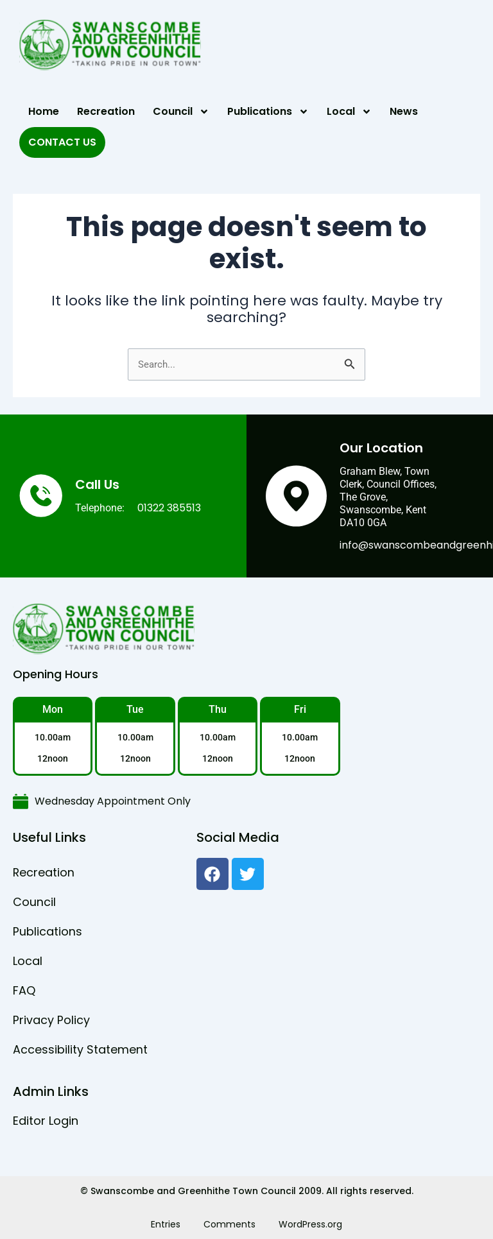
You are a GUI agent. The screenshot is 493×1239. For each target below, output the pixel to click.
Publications (268, 111)
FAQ (24, 990)
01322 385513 (169, 507)
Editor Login (45, 1121)
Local (349, 111)
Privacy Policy (51, 1020)
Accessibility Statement (80, 1049)
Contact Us (62, 142)
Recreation (106, 111)
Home (43, 111)
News (404, 111)
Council (181, 111)
